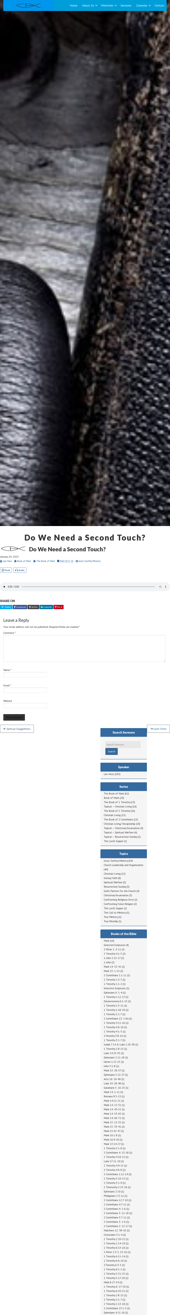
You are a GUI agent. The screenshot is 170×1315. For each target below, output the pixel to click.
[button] (96, 5)
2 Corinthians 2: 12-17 (116, 1226)
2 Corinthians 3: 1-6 (115, 1221)
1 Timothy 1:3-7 (113, 979)
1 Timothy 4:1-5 (113, 1031)
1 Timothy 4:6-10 (114, 1027)
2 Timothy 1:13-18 (114, 1304)
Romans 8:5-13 (112, 1096)
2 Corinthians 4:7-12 (115, 1204)
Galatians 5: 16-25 (114, 1087)
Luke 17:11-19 (112, 1161)
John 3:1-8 (110, 1066)
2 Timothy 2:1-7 (113, 1299)
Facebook (20, 607)
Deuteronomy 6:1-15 (115, 1001)
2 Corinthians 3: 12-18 (116, 1213)
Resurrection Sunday (115, 886)
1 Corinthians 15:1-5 (115, 1308)
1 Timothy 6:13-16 (114, 1247)
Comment (9, 632)
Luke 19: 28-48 (112, 1083)
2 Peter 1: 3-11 (112, 949)
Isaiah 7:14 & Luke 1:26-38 (119, 1044)
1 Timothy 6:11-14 (114, 1256)
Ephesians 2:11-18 (114, 1057)
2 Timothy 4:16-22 (114, 1157)
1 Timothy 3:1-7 (113, 1040)
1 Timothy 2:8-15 (114, 1048)
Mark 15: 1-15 (112, 971)
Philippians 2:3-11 (114, 1195)
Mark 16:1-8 (111, 1135)
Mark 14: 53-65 (112, 1113)
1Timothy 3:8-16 (113, 1035)
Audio (20, 570)
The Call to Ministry (115, 912)
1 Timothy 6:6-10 (114, 1260)
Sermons (126, 5)
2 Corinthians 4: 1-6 (115, 1208)
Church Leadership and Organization (123, 865)
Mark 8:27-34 (111, 1282)
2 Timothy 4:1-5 (113, 953)
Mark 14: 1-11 (112, 1092)
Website (7, 700)
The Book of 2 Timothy (117, 810)
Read (6, 570)
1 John (107, 962)
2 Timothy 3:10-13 (114, 1178)
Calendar (141, 5)
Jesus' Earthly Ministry (116, 860)
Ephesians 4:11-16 (114, 1312)
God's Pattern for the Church (120, 891)
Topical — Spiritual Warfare (118, 832)
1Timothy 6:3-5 (112, 1265)
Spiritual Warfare (113, 882)
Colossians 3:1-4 (113, 1234)
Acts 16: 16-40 (112, 1079)
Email (7, 685)
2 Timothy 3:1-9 (113, 1182)
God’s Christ (158, 728)
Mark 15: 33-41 (112, 1126)
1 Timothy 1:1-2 (113, 984)
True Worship (111, 921)
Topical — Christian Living (118, 806)
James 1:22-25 (112, 1061)
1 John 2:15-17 (112, 958)
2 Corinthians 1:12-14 (116, 1174)
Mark (106, 940)
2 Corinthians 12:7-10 (116, 1200)
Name (7, 670)
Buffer (33, 607)
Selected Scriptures (114, 945)
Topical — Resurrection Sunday (120, 836)
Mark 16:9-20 (111, 1139)
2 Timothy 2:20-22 (114, 1239)
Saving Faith (110, 878)
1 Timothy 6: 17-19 (115, 1286)
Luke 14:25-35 (112, 1053)
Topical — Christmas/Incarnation (122, 828)
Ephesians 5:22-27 (114, 1074)
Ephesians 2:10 (112, 1191)
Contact (159, 5)
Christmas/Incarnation (116, 895)
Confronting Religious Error (119, 899)
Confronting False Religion (118, 904)
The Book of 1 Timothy (117, 802)
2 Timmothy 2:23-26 (115, 1187)
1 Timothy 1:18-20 (114, 1009)
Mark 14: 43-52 (112, 1109)
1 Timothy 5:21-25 (114, 1273)
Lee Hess (109, 774)
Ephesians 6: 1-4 (113, 992)
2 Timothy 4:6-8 (113, 1169)
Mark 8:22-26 (66, 561)
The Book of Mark (114, 793)
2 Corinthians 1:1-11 (115, 975)
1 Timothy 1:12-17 (114, 997)
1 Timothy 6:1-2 (113, 1269)
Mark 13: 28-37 (112, 1070)
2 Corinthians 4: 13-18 (116, 1152)
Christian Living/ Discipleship (119, 823)
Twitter (6, 607)
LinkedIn (46, 607)
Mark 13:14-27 (112, 1144)
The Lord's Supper (113, 841)
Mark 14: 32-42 (112, 966)
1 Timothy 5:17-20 (114, 1278)
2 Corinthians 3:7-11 (115, 1217)
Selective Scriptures (115, 988)
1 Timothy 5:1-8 (113, 1148)
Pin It (58, 607)
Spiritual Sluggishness (16, 728)
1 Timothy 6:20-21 (114, 1291)
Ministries (107, 5)
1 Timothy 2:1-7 (113, 1014)
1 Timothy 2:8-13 (114, 1295)
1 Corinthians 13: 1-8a (116, 1018)
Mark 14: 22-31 (112, 1105)
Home (73, 5)
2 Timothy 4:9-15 (114, 1165)
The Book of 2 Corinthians (118, 819)
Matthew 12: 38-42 (115, 1230)
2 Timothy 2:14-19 (114, 1243)
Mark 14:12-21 (112, 1100)
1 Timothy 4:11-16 (114, 1022)
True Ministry (111, 917)
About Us (88, 5)
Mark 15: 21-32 (112, 1122)
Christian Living (112, 815)
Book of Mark (111, 797)
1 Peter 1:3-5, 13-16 (115, 1252)
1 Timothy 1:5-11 (114, 1005)
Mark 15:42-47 (112, 1131)
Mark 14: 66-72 (112, 1118)
